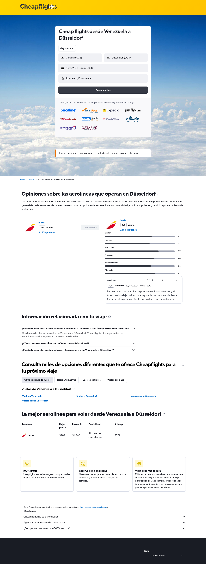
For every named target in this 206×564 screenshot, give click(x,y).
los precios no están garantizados (93, 504)
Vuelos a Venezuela (32, 393)
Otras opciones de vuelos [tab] (37, 377)
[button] (78, 67)
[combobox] (67, 48)
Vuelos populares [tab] (92, 377)
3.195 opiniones (46, 229)
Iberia (41, 220)
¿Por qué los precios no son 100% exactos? (105, 526)
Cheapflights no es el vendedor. (105, 514)
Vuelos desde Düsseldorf (35, 398)
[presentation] (158, 191)
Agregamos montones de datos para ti (105, 520)
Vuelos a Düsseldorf (87, 393)
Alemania (32, 177)
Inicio (22, 177)
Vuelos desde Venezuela (143, 393)
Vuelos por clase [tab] (115, 377)
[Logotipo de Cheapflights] (38, 7)
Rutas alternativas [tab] (66, 377)
